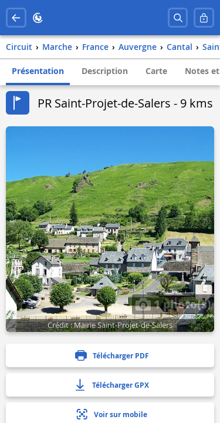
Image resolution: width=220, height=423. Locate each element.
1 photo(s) (173, 304)
